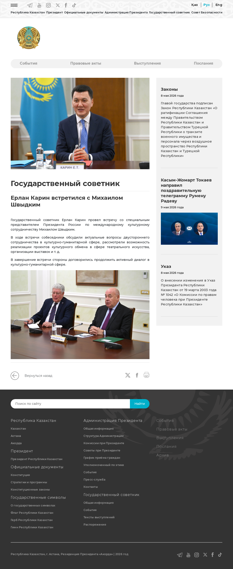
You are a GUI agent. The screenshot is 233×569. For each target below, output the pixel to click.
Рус (206, 5)
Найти (139, 404)
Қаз (194, 5)
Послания (203, 63)
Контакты (91, 486)
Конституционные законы (30, 489)
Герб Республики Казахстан (32, 520)
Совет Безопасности (206, 12)
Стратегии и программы (29, 482)
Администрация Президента (126, 12)
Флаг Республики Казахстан (32, 512)
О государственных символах (33, 505)
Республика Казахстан (28, 12)
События (28, 63)
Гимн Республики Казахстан (32, 527)
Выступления (147, 63)
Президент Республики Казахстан (36, 459)
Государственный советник (169, 12)
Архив (162, 455)
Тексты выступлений (99, 517)
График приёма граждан (102, 457)
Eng (218, 5)
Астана (16, 436)
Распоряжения (95, 524)
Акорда (16, 443)
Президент (54, 12)
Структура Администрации (104, 436)
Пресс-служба (94, 479)
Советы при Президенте (102, 450)
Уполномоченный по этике (104, 465)
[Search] (76, 403)
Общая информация (99, 428)
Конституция (20, 475)
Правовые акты (85, 63)
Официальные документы (83, 12)
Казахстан (18, 428)
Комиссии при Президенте (104, 443)
